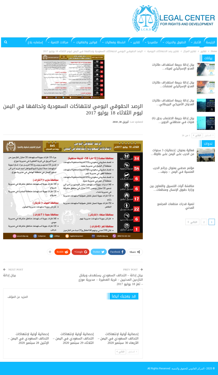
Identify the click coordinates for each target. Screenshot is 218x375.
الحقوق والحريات (175, 42)
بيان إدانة (9, 275)
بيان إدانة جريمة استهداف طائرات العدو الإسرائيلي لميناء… (173, 66)
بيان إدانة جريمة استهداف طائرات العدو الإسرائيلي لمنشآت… (173, 84)
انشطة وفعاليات (115, 42)
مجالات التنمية (59, 42)
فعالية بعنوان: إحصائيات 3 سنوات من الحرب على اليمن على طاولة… (172, 152)
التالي (120, 351)
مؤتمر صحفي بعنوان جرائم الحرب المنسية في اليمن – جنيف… (173, 170)
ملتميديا (153, 42)
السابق (132, 351)
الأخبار (197, 42)
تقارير (136, 42)
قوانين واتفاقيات (86, 42)
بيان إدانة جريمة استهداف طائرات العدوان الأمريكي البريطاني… (173, 102)
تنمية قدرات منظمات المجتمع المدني (175, 206)
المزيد (39, 42)
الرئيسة (210, 42)
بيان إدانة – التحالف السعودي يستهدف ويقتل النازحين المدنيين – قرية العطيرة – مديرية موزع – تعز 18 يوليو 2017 (111, 279)
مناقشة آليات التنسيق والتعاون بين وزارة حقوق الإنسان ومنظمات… (172, 188)
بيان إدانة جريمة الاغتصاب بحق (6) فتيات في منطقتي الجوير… (173, 120)
